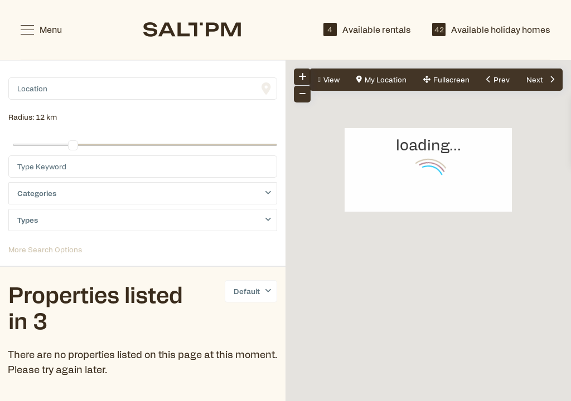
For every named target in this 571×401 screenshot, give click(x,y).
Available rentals (367, 29)
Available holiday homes (491, 29)
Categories (36, 193)
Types (27, 219)
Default (247, 291)
